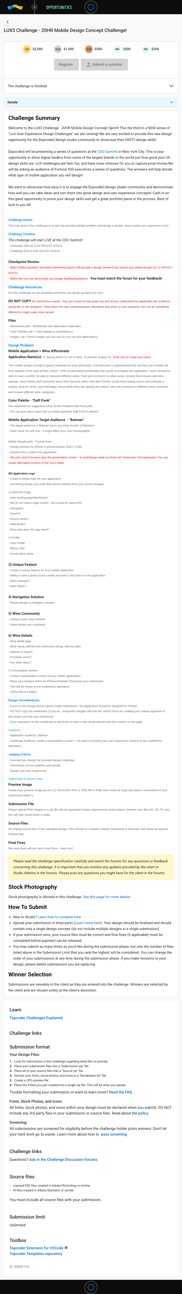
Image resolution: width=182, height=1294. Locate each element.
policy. (143, 1113)
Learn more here (88, 923)
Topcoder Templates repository (35, 1253)
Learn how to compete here (59, 917)
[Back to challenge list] (7, 22)
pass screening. (114, 1134)
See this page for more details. (107, 897)
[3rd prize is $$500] (89, 49)
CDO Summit (107, 151)
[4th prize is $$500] (117, 49)
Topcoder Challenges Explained (36, 1018)
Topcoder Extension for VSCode (36, 1248)
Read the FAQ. (121, 1092)
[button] (171, 86)
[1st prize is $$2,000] (27, 49)
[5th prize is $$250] (146, 49)
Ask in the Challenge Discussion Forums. (63, 1159)
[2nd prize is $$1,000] (58, 49)
